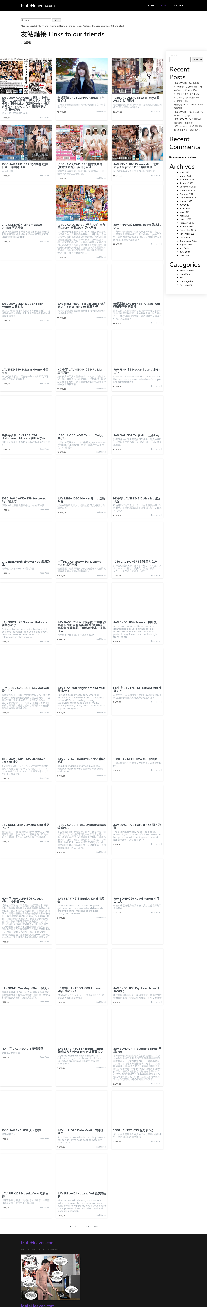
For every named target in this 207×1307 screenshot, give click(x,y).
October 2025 (186, 194)
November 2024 (188, 233)
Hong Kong (185, 274)
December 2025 (188, 186)
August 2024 (186, 244)
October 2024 (187, 237)
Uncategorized (187, 281)
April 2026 (184, 172)
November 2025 (187, 190)
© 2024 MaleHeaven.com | (36, 1294)
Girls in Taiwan (187, 270)
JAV (181, 277)
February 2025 (187, 223)
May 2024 (184, 255)
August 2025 (186, 201)
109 (87, 1228)
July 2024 (184, 248)
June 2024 (185, 252)
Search (173, 55)
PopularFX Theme (62, 1294)
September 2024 (188, 241)
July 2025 (184, 204)
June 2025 (185, 208)
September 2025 (188, 197)
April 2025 (184, 215)
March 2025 (185, 219)
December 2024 (188, 230)
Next (96, 1228)
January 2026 (186, 183)
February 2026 (187, 179)
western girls (186, 285)
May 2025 (184, 212)
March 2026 (185, 176)
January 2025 (186, 226)
